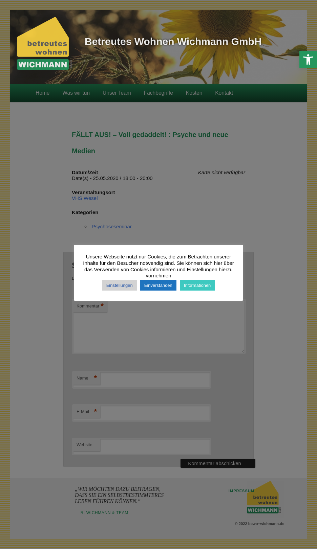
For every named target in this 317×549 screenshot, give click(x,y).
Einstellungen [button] (119, 285)
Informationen (197, 285)
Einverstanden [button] (158, 285)
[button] (308, 59)
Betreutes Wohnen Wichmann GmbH (173, 41)
